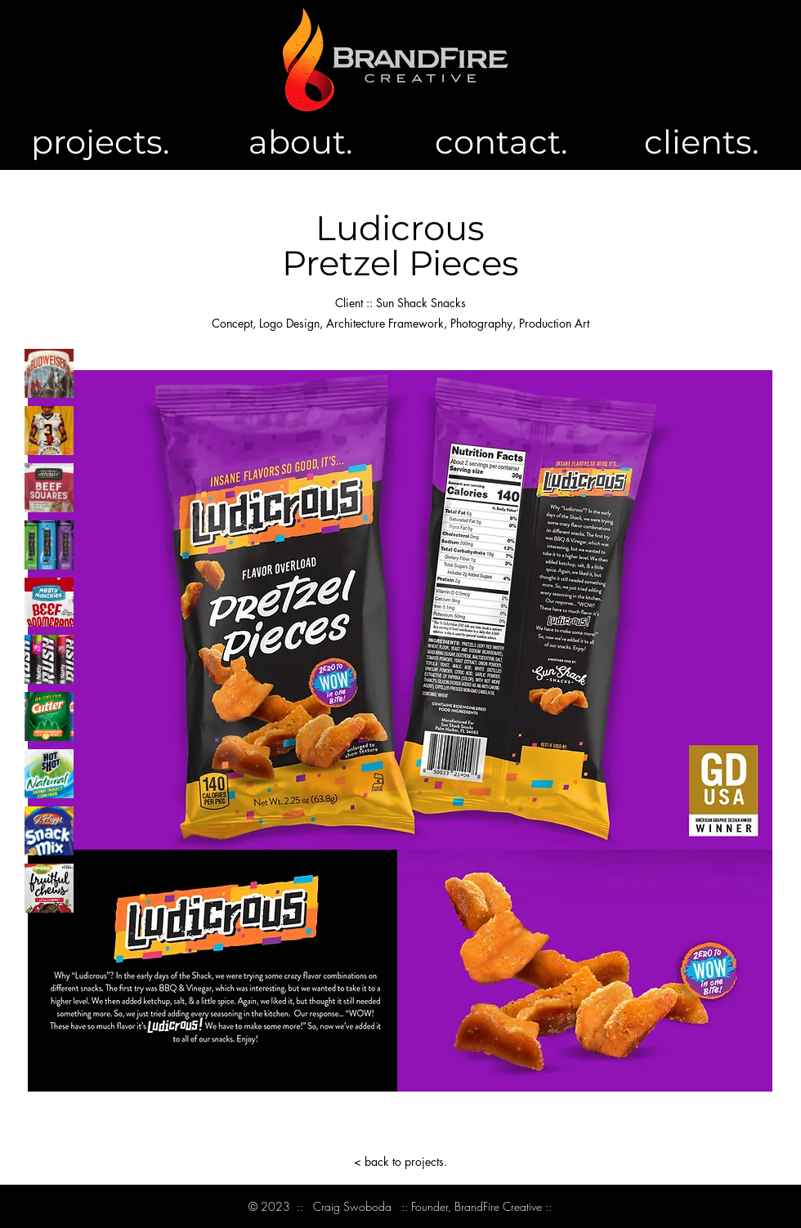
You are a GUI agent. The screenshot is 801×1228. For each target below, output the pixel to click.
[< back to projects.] (400, 1161)
